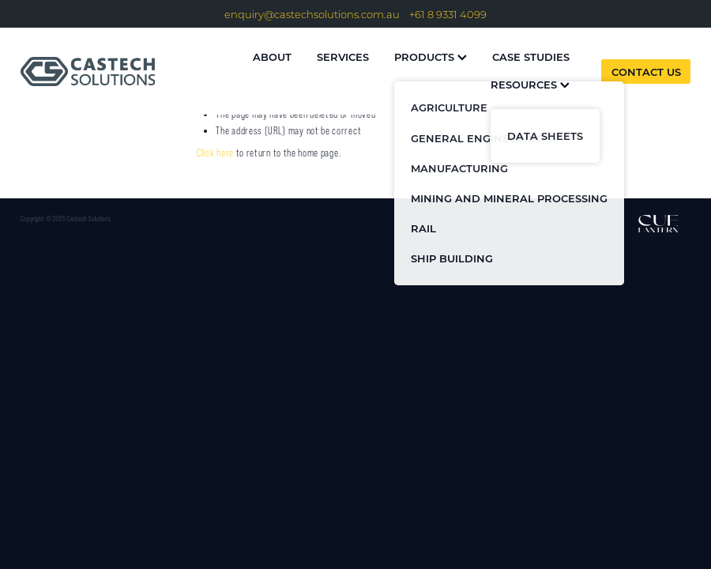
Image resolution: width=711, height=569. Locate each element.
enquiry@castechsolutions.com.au (312, 14)
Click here (215, 153)
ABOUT (272, 56)
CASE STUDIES (531, 56)
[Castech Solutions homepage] (88, 71)
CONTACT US (646, 71)
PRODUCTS (430, 56)
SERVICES (343, 56)
